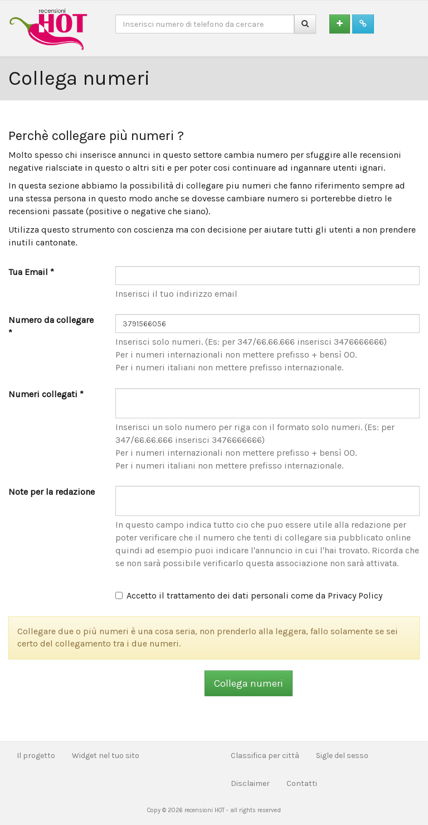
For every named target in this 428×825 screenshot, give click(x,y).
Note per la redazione (51, 491)
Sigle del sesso (342, 755)
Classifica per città (265, 755)
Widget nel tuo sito (105, 755)
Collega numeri (248, 683)
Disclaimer (250, 783)
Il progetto (36, 755)
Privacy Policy (355, 595)
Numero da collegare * (51, 326)
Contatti (301, 783)
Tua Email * (31, 272)
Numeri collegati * (46, 394)
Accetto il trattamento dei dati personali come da (248, 595)
